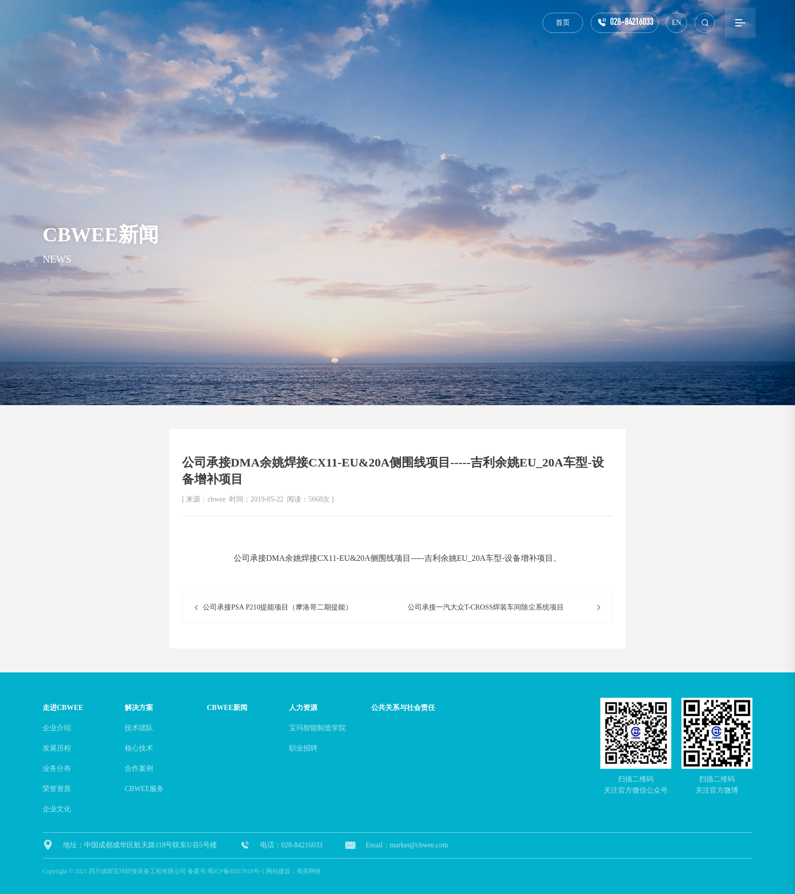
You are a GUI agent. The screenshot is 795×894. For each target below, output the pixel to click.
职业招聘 (303, 748)
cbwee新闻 (227, 707)
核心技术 (139, 748)
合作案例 (139, 768)
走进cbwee (63, 707)
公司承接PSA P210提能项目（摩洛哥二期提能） (277, 607)
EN (676, 22)
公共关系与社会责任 (403, 707)
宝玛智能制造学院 (317, 728)
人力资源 (303, 707)
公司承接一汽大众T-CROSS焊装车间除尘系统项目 (486, 607)
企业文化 (57, 809)
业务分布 (57, 768)
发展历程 (57, 748)
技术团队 (139, 728)
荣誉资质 (57, 789)
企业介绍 (57, 728)
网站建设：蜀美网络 (293, 871)
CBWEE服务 (144, 789)
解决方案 (139, 707)
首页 (563, 22)
